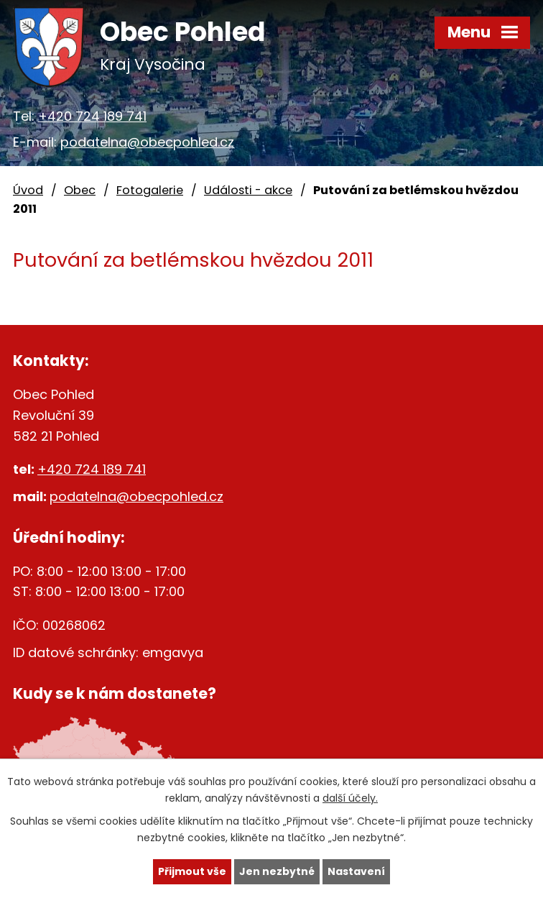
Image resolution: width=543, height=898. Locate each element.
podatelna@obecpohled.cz (147, 142)
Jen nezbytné (277, 871)
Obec (80, 190)
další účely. (350, 798)
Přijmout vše (192, 871)
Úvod (28, 190)
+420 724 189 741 (92, 116)
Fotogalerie (149, 190)
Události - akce (248, 190)
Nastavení (356, 871)
